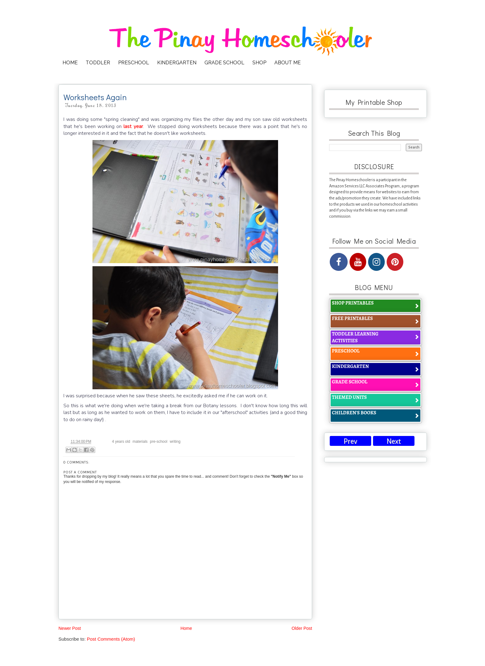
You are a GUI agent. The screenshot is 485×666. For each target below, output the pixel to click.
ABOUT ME (287, 63)
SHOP (259, 63)
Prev (350, 441)
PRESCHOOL (133, 63)
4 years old (121, 441)
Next (394, 441)
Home (186, 628)
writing (175, 441)
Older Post (302, 628)
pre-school (158, 441)
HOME (70, 63)
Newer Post (69, 628)
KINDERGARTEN (176, 63)
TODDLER (98, 63)
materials (140, 441)
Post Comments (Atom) (111, 639)
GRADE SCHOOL (224, 63)
